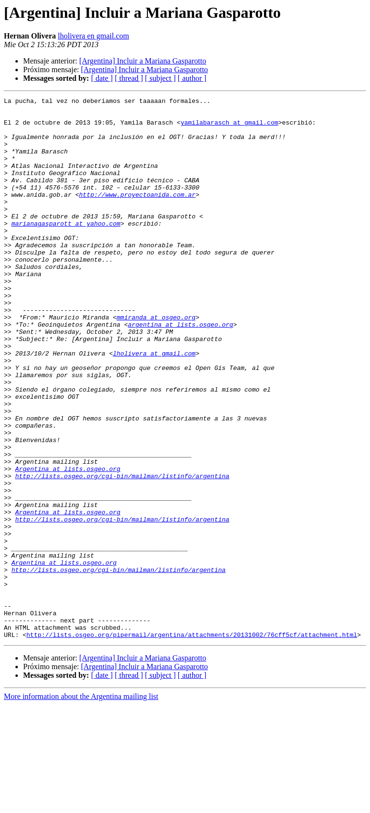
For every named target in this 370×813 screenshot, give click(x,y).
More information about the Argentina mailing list (81, 804)
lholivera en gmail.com (93, 36)
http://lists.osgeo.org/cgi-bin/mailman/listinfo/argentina (122, 552)
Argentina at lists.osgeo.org (67, 543)
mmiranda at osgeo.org (156, 361)
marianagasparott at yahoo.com (66, 249)
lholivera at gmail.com (154, 405)
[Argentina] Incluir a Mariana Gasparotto (142, 61)
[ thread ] (129, 78)
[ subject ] (160, 78)
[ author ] (192, 78)
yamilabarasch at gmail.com (229, 128)
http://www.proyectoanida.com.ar (137, 214)
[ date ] (102, 78)
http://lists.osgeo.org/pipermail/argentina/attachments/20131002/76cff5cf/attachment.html (191, 742)
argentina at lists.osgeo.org (180, 370)
